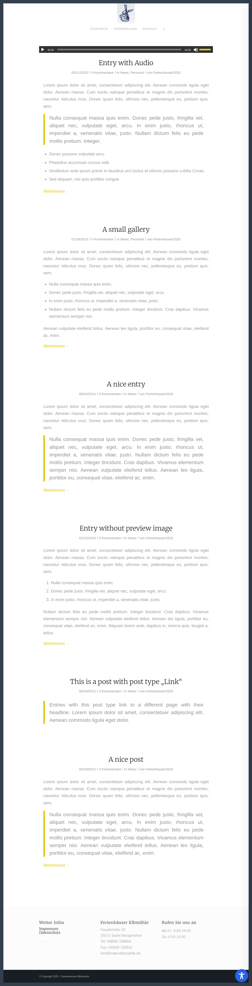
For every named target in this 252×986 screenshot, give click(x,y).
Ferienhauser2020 (167, 72)
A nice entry (126, 384)
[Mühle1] (126, 13)
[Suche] (162, 29)
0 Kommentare (103, 72)
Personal (137, 72)
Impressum (48, 928)
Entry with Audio (126, 62)
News (124, 72)
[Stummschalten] (196, 49)
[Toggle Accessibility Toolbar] (242, 976)
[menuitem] (99, 29)
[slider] (119, 49)
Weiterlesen (56, 191)
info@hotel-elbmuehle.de (121, 953)
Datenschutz (49, 932)
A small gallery (126, 229)
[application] (126, 49)
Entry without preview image (126, 528)
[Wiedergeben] (42, 49)
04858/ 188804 (119, 941)
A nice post (126, 759)
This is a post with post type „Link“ (126, 681)
